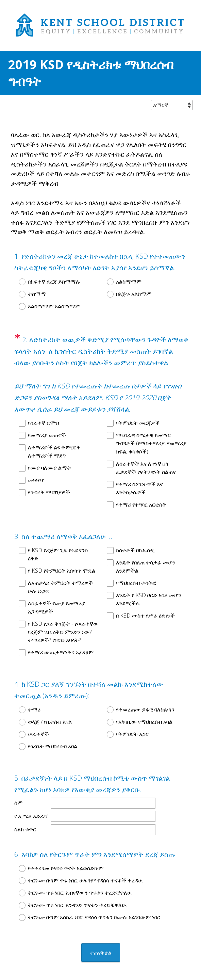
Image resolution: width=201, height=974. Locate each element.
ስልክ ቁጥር (25, 805)
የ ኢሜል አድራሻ (31, 791)
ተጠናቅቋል (100, 922)
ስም (18, 778)
